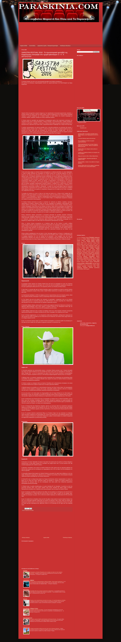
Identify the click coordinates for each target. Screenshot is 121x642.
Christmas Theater (85, 237)
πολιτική (91, 267)
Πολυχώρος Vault (86, 252)
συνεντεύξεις (80, 269)
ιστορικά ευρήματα (81, 261)
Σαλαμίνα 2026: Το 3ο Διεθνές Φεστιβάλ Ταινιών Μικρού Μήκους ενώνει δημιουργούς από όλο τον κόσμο (88, 135)
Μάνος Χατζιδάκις (90, 248)
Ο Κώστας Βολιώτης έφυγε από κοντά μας (86, 138)
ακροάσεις (96, 253)
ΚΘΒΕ (98, 247)
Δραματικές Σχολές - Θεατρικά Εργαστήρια (48, 45)
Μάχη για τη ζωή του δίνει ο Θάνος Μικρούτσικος (88, 156)
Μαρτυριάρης (26, 589)
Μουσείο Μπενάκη (95, 251)
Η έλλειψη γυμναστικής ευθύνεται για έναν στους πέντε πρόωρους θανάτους (45, 628)
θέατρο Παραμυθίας (88, 260)
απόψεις (79, 255)
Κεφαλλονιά (27, 510)
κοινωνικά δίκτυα (95, 263)
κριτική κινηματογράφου (88, 264)
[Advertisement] (50, 25)
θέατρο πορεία (96, 260)
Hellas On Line (26, 627)
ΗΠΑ (82, 243)
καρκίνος (91, 261)
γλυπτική (97, 255)
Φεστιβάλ (32, 510)
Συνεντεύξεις (32, 45)
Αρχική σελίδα (23, 45)
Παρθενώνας (79, 252)
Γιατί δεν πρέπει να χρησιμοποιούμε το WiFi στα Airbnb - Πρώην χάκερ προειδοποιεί (46, 581)
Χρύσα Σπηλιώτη (85, 253)
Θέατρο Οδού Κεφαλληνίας (88, 245)
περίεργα (85, 267)
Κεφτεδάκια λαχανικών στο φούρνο (37, 609)
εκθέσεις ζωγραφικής (89, 256)
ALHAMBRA (79, 237)
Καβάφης (78, 248)
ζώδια (90, 257)
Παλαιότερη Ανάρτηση (67, 537)
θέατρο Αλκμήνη (80, 259)
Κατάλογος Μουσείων (65, 45)
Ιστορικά (91, 247)
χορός (88, 269)
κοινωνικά (88, 263)
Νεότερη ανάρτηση (26, 537)
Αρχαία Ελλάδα (95, 240)
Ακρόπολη (88, 240)
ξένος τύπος (96, 266)
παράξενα (79, 267)
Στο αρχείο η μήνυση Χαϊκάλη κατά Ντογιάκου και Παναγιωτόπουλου (43, 619)
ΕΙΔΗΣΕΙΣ (25, 570)
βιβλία (93, 255)
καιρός (87, 261)
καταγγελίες (96, 261)
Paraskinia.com (83, 127)
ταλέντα (85, 269)
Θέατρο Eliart (96, 243)
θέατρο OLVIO (96, 257)
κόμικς (94, 264)
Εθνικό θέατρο (91, 241)
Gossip (91, 237)
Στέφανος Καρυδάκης (94, 252)
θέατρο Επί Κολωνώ (95, 259)
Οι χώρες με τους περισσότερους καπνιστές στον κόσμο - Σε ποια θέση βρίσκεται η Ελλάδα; (48, 600)
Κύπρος (83, 248)
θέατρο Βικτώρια (87, 259)
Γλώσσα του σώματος (81, 241)
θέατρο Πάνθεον (80, 260)
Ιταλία (95, 247)
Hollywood (96, 237)
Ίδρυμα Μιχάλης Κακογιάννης (89, 238)
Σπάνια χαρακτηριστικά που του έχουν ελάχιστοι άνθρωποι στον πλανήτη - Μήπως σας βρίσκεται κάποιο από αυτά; (88, 145)
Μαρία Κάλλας (91, 249)
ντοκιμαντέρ (90, 266)
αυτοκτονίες (88, 255)
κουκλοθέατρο (80, 264)
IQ (77, 238)
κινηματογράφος (81, 263)
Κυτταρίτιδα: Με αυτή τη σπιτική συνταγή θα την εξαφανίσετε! (42, 590)
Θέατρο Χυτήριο (85, 247)
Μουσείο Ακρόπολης (86, 251)
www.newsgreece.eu (27, 617)
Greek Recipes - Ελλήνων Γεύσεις (30, 608)
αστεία (83, 255)
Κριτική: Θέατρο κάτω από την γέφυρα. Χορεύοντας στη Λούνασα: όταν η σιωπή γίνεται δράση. (88, 166)
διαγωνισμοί (79, 256)
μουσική (84, 266)
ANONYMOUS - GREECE (28, 580)
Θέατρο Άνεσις (80, 244)
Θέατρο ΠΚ (96, 245)
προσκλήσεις (96, 267)
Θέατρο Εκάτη (86, 244)
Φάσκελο (25, 599)
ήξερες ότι (91, 253)
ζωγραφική (86, 257)
